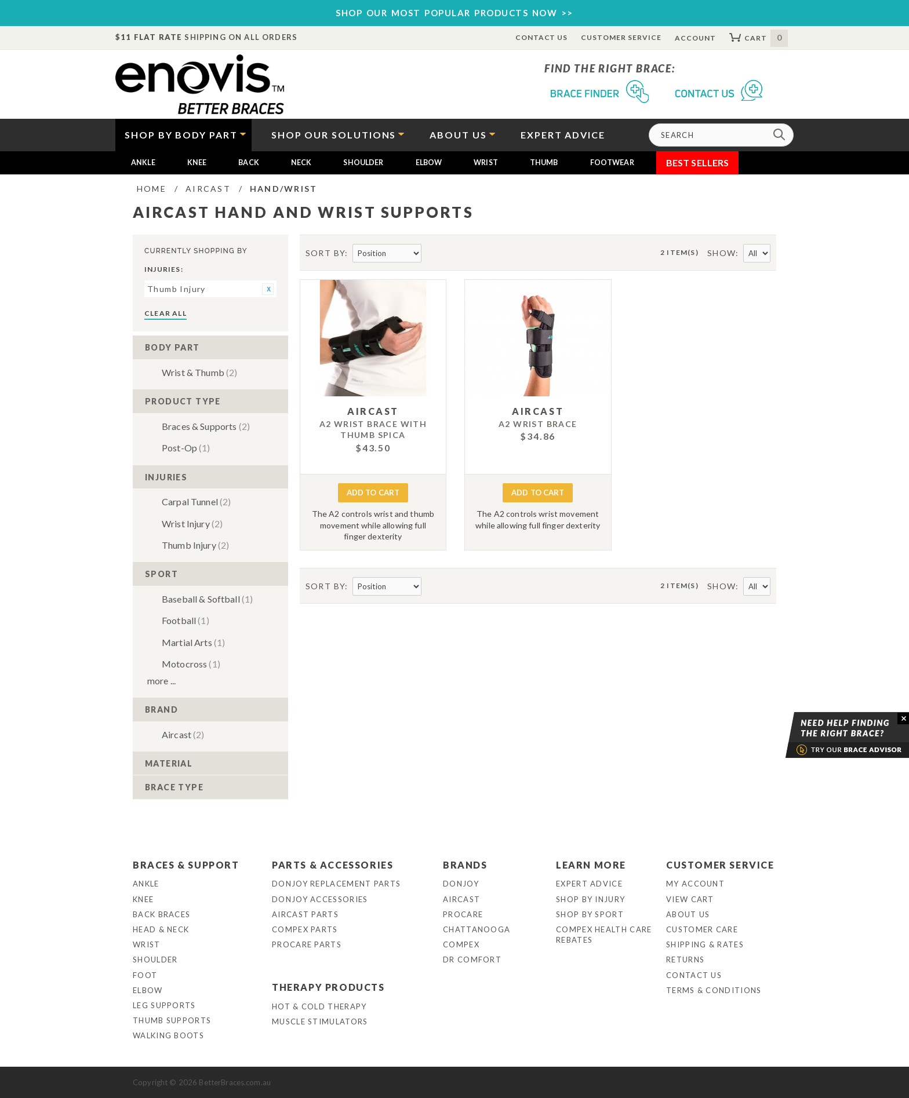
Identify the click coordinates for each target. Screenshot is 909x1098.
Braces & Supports (206, 426)
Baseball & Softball (207, 598)
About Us (688, 914)
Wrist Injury (192, 523)
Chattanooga (476, 929)
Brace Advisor (832, 735)
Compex (461, 944)
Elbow (429, 162)
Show (721, 253)
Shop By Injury (590, 899)
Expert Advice (589, 883)
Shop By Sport (590, 914)
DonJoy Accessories (320, 899)
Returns (685, 959)
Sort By (326, 253)
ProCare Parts (306, 944)
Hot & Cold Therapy (319, 1006)
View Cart (690, 899)
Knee (197, 162)
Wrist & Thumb (199, 372)
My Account (695, 883)
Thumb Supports (172, 1020)
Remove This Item (268, 289)
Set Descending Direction (431, 253)
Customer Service (621, 37)
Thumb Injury (195, 544)
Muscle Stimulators (320, 1021)
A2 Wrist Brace (538, 424)
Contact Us (541, 37)
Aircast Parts (305, 914)
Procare (463, 914)
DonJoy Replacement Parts (336, 883)
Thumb (544, 162)
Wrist (486, 162)
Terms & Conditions (713, 990)
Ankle (143, 162)
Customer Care (702, 929)
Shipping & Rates (705, 944)
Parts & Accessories (332, 864)
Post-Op (186, 447)
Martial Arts (193, 642)
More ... (161, 680)
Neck (301, 162)
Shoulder (363, 162)
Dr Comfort (472, 959)
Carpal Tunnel (196, 501)
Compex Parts (305, 929)
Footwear (612, 162)
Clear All (165, 313)
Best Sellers (697, 162)
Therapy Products (328, 987)
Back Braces (161, 914)
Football (185, 620)
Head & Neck (161, 929)
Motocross (191, 663)
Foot (145, 975)
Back (248, 162)
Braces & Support (186, 864)
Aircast (183, 734)
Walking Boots (168, 1035)
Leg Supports (164, 1005)
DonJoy (461, 883)
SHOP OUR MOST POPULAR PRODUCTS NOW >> (454, 13)
